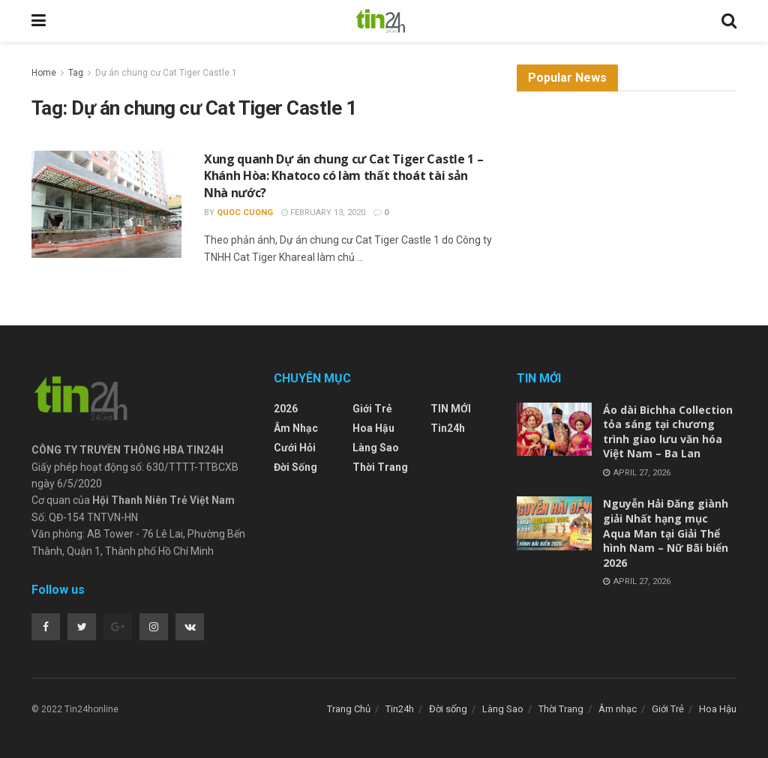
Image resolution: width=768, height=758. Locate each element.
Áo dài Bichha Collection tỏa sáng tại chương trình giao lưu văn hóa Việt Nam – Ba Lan (668, 432)
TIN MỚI (450, 409)
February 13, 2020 (323, 212)
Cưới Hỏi (295, 448)
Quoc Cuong (245, 212)
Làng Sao (375, 448)
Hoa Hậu (373, 428)
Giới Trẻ (372, 409)
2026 (286, 409)
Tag (75, 72)
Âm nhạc (296, 428)
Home (44, 72)
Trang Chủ (348, 709)
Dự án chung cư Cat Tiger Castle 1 (166, 72)
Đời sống (295, 467)
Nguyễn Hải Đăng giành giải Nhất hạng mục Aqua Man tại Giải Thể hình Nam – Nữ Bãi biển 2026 (665, 532)
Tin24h (447, 428)
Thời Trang (380, 467)
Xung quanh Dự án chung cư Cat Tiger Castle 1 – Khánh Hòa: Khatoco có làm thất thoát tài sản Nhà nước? (343, 176)
